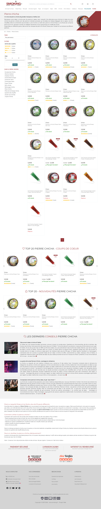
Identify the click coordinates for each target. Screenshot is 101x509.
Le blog (54, 479)
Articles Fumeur (9, 8)
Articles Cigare (33, 8)
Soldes (94, 8)
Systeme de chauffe (10, 93)
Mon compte (32, 478)
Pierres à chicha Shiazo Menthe (34, 125)
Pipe (39, 8)
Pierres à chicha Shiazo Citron (87, 58)
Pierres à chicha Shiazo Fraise (69, 191)
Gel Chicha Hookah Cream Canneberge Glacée (53, 158)
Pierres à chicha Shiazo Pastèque (69, 125)
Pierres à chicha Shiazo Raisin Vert (87, 125)
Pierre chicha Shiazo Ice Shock (34, 58)
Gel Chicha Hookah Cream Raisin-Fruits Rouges (35, 225)
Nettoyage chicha (10, 87)
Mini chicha (8, 85)
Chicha (60, 8)
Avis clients (54, 484)
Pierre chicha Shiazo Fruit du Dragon (53, 191)
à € (15, 58)
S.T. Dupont (45, 8)
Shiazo (56, 22)
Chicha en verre (9, 79)
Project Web (62, 502)
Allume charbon (9, 74)
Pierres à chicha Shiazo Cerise (69, 58)
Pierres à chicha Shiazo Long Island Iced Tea (71, 91)
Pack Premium (78, 481)
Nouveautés (87, 8)
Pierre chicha (15, 31)
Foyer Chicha (8, 83)
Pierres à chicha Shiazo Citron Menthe (34, 91)
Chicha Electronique (10, 77)
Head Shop (18, 8)
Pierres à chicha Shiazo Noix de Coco (53, 125)
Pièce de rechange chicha (12, 91)
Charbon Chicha (9, 76)
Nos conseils (55, 481)
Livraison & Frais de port (35, 484)
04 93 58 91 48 (10, 476)
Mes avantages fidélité (34, 481)
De (8, 58)
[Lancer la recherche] (70, 4)
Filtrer (15, 64)
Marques (80, 8)
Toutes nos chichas (10, 94)
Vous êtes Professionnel (81, 484)
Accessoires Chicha (10, 72)
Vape (51, 8)
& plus (10, 46)
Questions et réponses (57, 476)
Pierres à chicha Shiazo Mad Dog (88, 91)
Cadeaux (74, 8)
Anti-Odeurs (67, 8)
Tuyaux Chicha (9, 96)
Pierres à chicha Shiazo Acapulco (52, 58)
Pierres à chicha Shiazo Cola (53, 91)
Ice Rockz (62, 22)
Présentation (78, 476)
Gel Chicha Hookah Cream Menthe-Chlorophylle (70, 158)
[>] (97, 266)
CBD (55, 8)
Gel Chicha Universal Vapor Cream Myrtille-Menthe (35, 191)
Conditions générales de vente (60, 494)
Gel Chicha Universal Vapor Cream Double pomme (88, 158)
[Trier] (15, 37)
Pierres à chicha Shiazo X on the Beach (35, 158)
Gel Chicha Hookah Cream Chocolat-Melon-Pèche (88, 191)
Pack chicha (8, 89)
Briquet (25, 8)
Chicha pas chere (9, 81)
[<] (4, 266)
